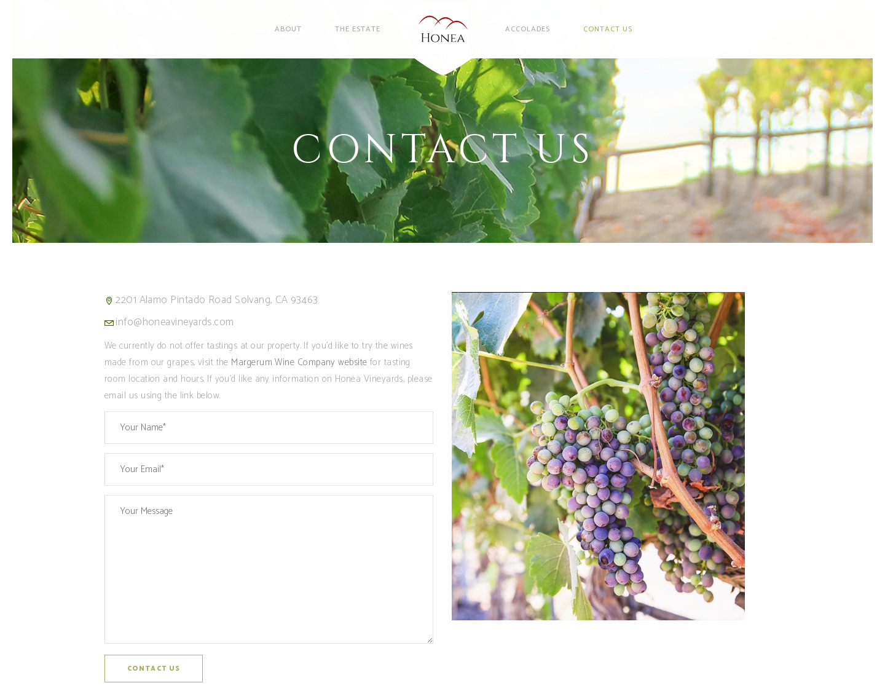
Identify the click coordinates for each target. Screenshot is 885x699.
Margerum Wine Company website (299, 362)
